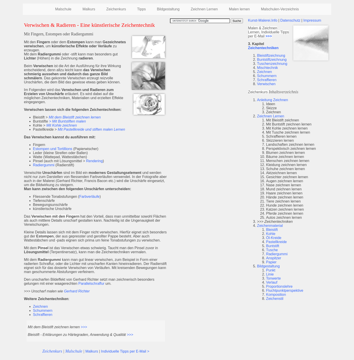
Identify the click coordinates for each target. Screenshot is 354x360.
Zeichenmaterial (270, 226)
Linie (270, 274)
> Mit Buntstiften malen (67, 121)
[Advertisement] (208, 54)
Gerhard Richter (77, 291)
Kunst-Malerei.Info (262, 20)
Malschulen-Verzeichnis (280, 9)
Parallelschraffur (91, 283)
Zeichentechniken (263, 48)
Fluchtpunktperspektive (284, 290)
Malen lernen (239, 9)
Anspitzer (273, 258)
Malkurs (88, 9)
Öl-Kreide (274, 238)
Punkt (270, 270)
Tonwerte (273, 278)
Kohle (270, 234)
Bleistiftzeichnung (271, 55)
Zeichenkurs (116, 9)
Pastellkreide (276, 242)
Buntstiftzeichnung (272, 60)
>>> (84, 327)
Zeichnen (40, 306)
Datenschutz (290, 20)
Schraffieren (42, 315)
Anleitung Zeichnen (272, 100)
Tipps (141, 9)
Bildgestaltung (168, 9)
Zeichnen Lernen (204, 9)
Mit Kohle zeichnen (61, 125)
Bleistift (272, 230)
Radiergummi (43, 165)
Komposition (276, 294)
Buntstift (272, 246)
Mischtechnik (267, 68)
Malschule (63, 9)
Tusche (272, 250)
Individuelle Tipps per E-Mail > (125, 351)
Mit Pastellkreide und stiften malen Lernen (91, 129)
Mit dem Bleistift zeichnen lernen (75, 117)
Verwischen (266, 84)
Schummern (42, 310)
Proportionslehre (279, 286)
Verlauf (271, 282)
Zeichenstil (274, 299)
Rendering (94, 161)
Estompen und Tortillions (52, 149)
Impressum (312, 20)
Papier (271, 262)
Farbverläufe (89, 196)
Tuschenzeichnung (272, 64)
